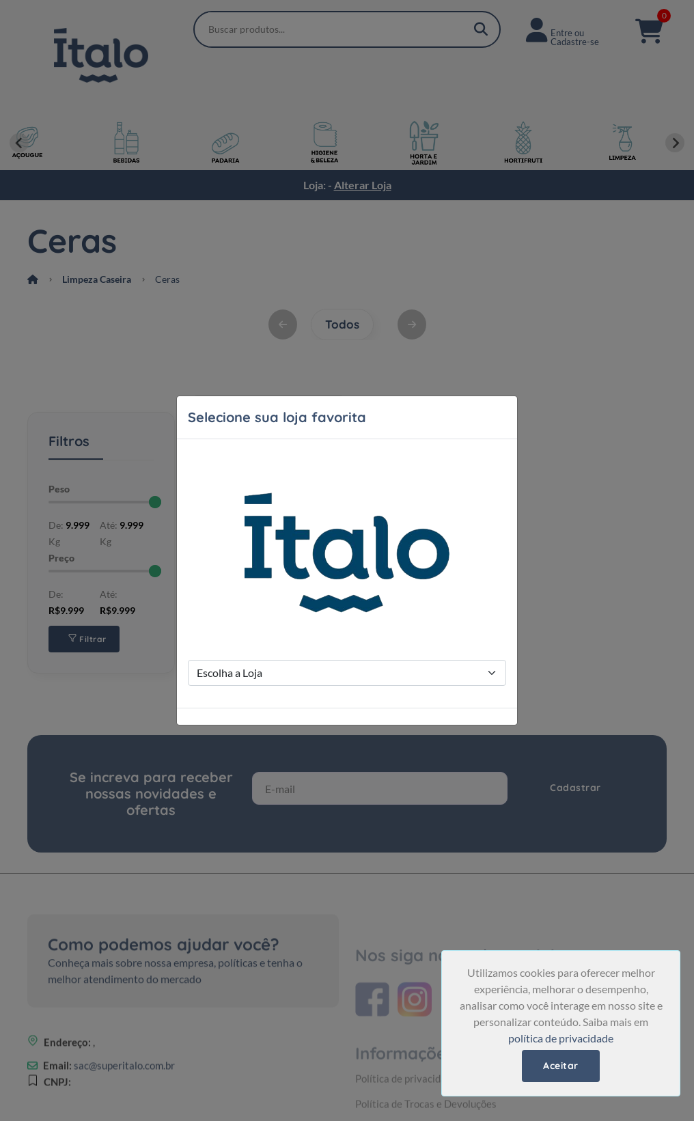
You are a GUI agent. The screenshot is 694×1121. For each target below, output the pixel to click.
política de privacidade (560, 1038)
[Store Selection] (347, 673)
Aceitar (561, 1066)
